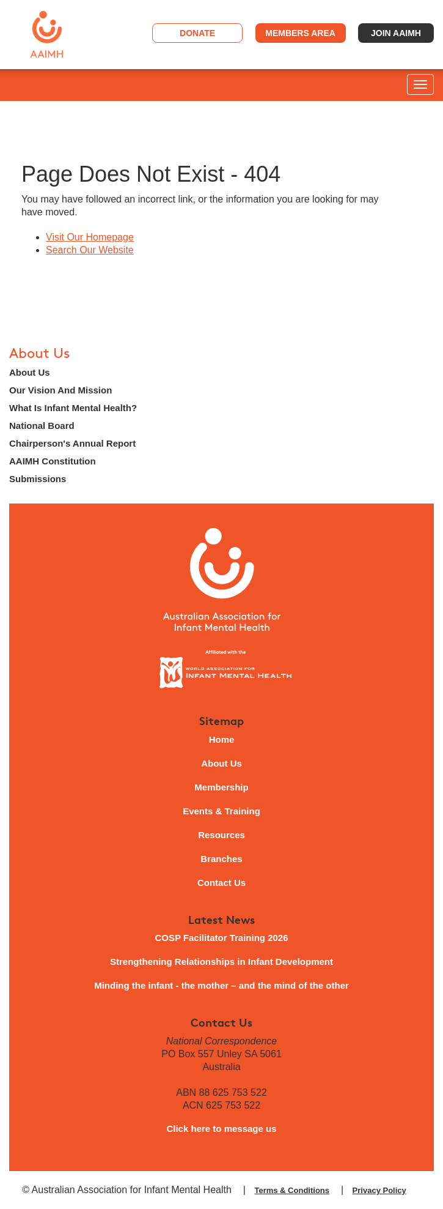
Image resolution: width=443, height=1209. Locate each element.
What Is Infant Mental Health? (73, 408)
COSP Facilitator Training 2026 (221, 937)
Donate (197, 33)
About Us (39, 353)
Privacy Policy (379, 1190)
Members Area (300, 33)
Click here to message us (221, 1128)
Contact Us (221, 882)
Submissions (37, 479)
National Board (42, 425)
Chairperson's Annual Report (72, 443)
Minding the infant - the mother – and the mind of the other (221, 985)
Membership (221, 787)
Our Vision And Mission (60, 390)
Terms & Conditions (291, 1190)
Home (222, 739)
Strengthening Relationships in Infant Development (221, 961)
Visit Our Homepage (90, 237)
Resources (221, 835)
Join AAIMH (396, 33)
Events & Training (221, 811)
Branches (221, 859)
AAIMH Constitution (52, 461)
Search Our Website (90, 250)
